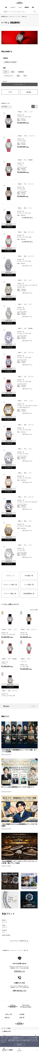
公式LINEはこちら (19, 967)
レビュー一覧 (8, 1019)
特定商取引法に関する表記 (27, 1016)
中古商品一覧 (29, 571)
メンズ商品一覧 (29, 580)
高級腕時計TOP (4, 16)
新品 (12, 72)
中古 (25, 76)
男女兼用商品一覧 (28, 589)
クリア (10, 87)
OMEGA (4, 926)
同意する (19, 1044)
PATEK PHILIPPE (7, 931)
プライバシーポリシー (27, 1039)
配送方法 (7, 1013)
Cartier (4, 921)
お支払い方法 (8, 1010)
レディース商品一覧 (10, 589)
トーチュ (18, 16)
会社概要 (22, 1010)
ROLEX (4, 916)
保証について (8, 1016)
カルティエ (12, 16)
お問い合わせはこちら (19, 986)
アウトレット (9, 76)
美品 (18, 76)
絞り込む (29, 87)
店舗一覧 (22, 1013)
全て (6, 72)
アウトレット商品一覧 (10, 580)
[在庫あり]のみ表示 (10, 62)
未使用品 (21, 72)
